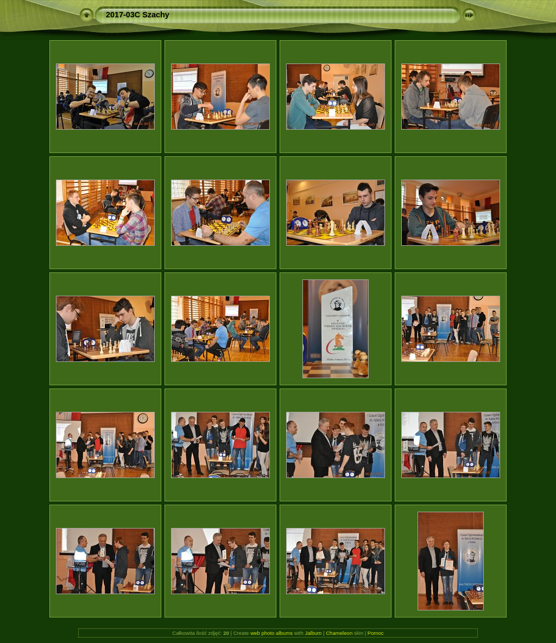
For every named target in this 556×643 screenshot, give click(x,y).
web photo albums (271, 633)
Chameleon (339, 633)
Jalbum (313, 633)
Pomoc (376, 633)
